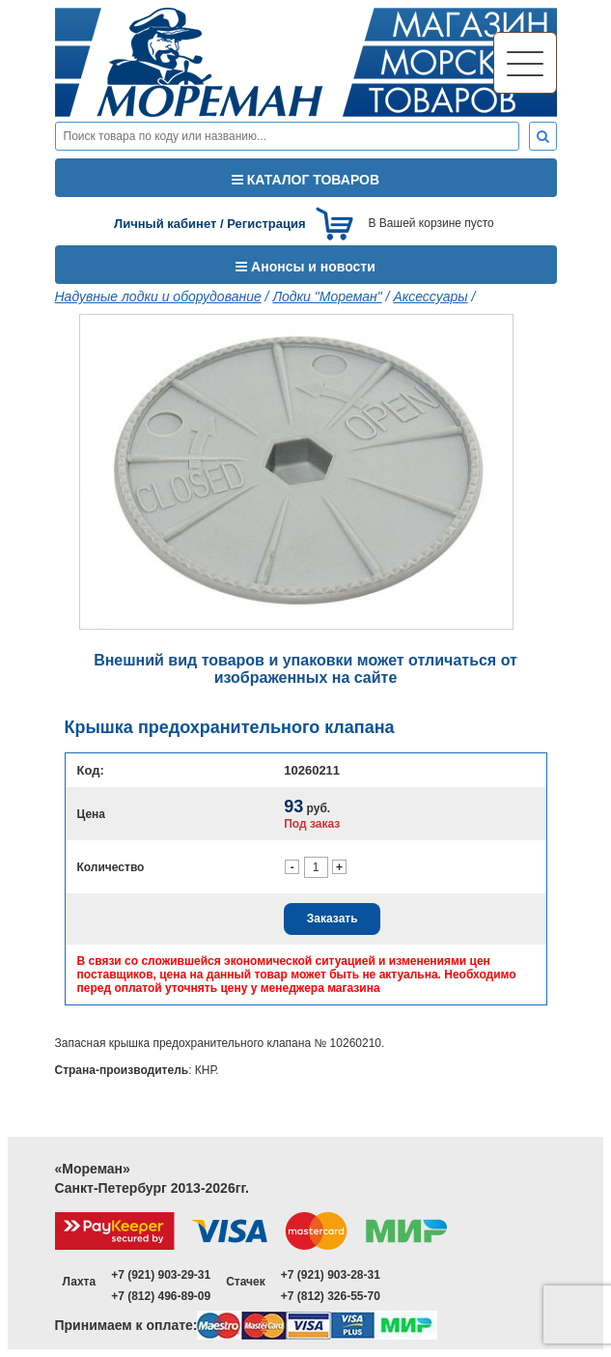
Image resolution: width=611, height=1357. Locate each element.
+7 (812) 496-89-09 (160, 1296)
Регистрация (266, 223)
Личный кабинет (165, 223)
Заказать (332, 918)
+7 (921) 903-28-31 (330, 1275)
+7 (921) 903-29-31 (160, 1275)
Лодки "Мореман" (326, 296)
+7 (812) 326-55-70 (330, 1296)
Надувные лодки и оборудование (158, 296)
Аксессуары (430, 296)
